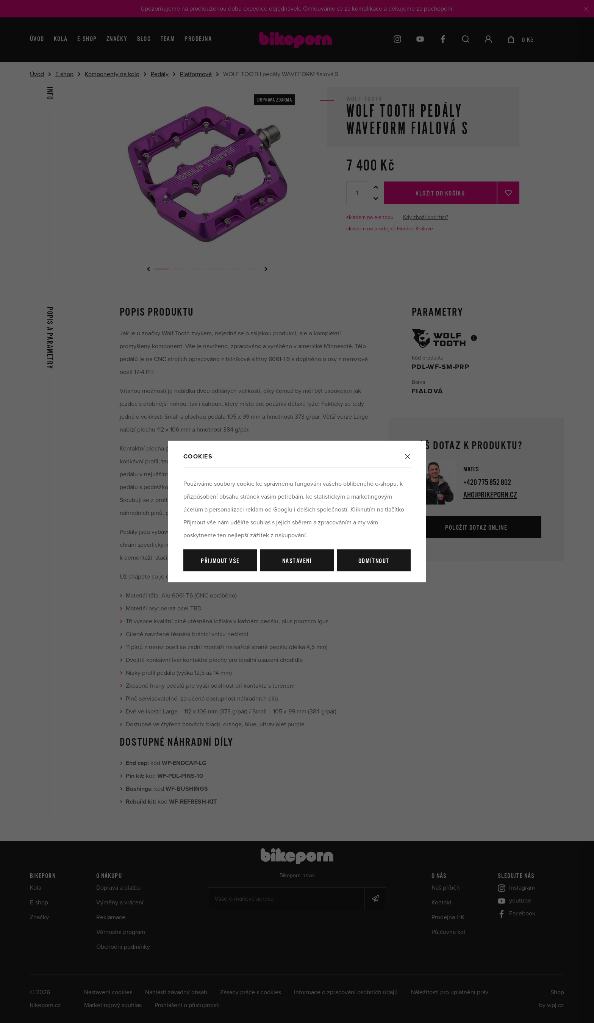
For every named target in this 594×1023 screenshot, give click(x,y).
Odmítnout (373, 561)
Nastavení (297, 561)
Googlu (282, 509)
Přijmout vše (220, 561)
